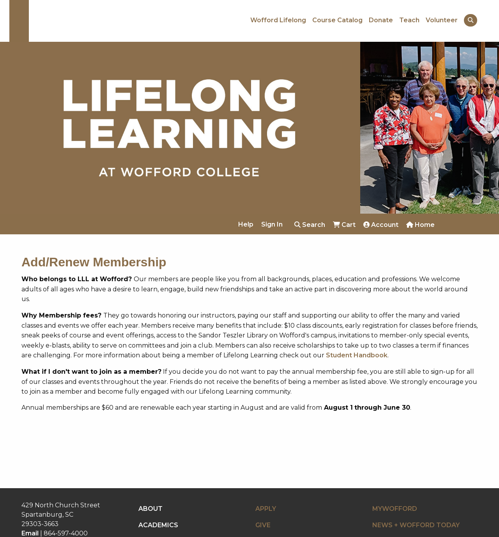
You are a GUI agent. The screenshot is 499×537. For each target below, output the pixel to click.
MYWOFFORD (394, 508)
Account (380, 224)
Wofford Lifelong (278, 20)
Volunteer (442, 20)
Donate (381, 20)
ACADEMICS (158, 525)
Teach (409, 20)
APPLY (265, 508)
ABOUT (150, 508)
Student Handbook (357, 355)
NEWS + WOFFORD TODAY (416, 525)
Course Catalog (337, 20)
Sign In (272, 224)
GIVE (263, 525)
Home (420, 224)
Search (309, 224)
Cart (344, 224)
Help (245, 224)
